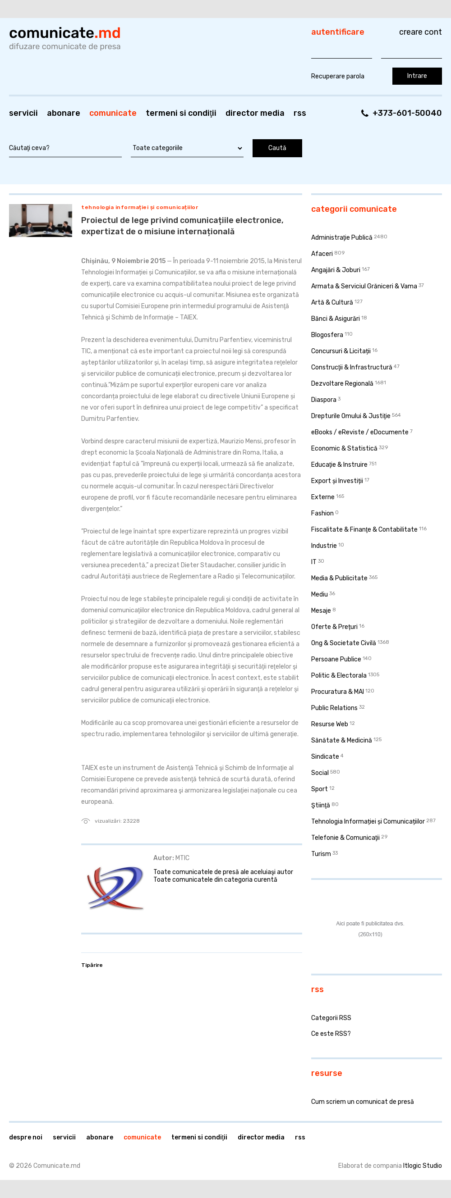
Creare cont (420, 32)
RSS (300, 113)
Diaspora (323, 400)
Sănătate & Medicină (341, 740)
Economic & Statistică (344, 448)
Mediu (319, 594)
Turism (321, 854)
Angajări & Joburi (335, 270)
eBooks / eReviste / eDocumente (360, 432)
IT (314, 562)
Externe (323, 497)
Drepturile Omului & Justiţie (351, 416)
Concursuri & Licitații (341, 351)
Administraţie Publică (342, 237)
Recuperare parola (337, 76)
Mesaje (321, 611)
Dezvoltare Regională (342, 383)
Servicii (23, 113)
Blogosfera (327, 335)
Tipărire (92, 965)
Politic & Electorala (339, 675)
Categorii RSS (331, 1018)
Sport (319, 789)
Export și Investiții (337, 481)
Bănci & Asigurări (335, 319)
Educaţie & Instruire (339, 465)
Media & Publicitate (339, 578)
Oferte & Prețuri (334, 627)
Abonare (63, 113)
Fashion (322, 513)
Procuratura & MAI (337, 692)
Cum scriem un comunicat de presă (362, 1102)
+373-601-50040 (407, 113)
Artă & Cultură (332, 302)
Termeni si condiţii (181, 113)
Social (320, 773)
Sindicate (325, 757)
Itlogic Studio (422, 1166)
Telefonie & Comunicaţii (345, 838)
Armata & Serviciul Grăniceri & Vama (364, 286)
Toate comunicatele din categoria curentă (215, 880)
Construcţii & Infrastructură (351, 367)
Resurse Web (329, 724)
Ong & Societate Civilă (343, 643)
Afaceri (322, 254)
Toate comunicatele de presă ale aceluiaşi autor (223, 872)
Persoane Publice (336, 659)
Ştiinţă (320, 805)
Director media (255, 113)
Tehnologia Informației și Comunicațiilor (139, 207)
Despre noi (25, 1137)
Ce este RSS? (331, 1034)
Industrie (324, 546)
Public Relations (334, 708)
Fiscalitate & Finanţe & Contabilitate (364, 529)
